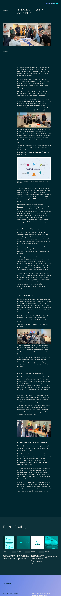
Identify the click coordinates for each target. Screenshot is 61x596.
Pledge (8, 3)
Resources (24, 3)
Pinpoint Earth (21, 133)
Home (4, 3)
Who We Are (14, 3)
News (19, 3)
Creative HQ (23, 81)
